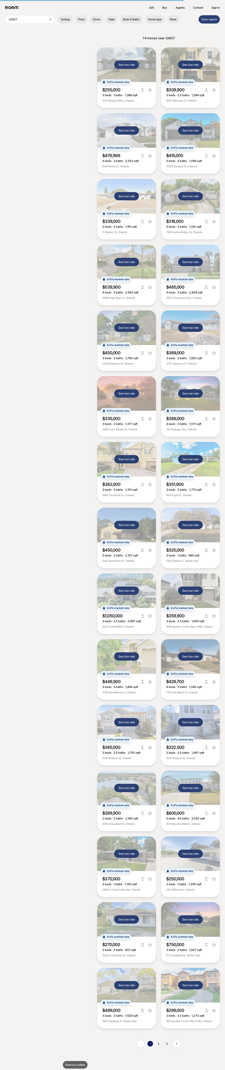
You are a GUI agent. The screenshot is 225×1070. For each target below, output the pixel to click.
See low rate (126, 64)
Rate (111, 19)
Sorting (65, 19)
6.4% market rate (115, 82)
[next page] (176, 1044)
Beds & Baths (131, 19)
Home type (155, 19)
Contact (198, 7)
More (173, 19)
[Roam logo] (12, 8)
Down (96, 19)
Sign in (216, 7)
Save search (209, 19)
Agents (180, 7)
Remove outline (75, 1065)
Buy (164, 7)
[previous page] (140, 1044)
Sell (151, 7)
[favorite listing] (150, 90)
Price (81, 19)
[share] (142, 90)
